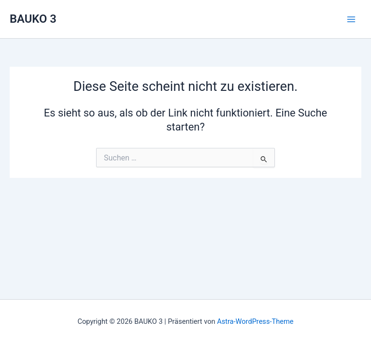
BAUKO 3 (33, 19)
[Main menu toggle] (351, 19)
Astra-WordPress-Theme (255, 321)
